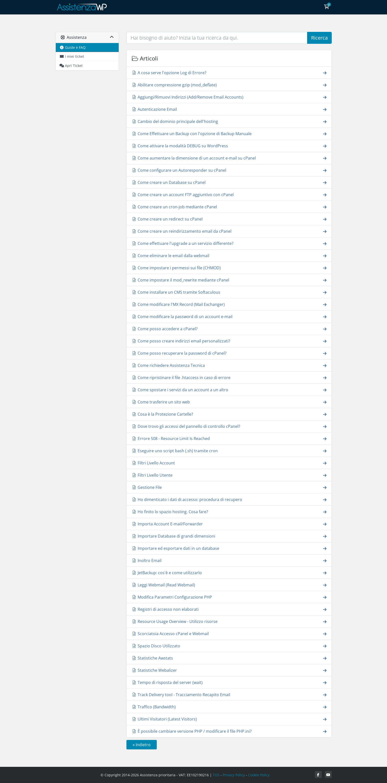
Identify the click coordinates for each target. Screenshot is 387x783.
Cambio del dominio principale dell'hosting (229, 121)
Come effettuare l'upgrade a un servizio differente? (229, 243)
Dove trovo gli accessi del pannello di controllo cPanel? (229, 426)
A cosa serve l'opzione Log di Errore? (229, 72)
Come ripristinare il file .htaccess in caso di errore (229, 377)
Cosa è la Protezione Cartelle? (229, 414)
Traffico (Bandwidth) (229, 707)
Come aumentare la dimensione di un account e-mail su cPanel (229, 158)
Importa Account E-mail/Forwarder (229, 524)
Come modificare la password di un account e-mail (229, 316)
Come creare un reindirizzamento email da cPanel (229, 231)
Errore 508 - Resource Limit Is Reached (229, 438)
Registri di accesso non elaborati (229, 609)
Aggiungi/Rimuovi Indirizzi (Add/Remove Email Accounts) (229, 97)
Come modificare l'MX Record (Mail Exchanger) (229, 304)
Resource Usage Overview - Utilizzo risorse (229, 621)
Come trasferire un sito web (229, 402)
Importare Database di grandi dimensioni (229, 536)
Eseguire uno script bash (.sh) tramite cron (229, 450)
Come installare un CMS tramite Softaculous (229, 292)
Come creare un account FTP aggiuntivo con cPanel (229, 194)
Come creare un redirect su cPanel (229, 219)
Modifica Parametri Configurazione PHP (229, 597)
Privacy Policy (234, 775)
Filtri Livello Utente (229, 475)
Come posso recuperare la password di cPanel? (229, 353)
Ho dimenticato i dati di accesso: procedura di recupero (229, 499)
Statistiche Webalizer (229, 670)
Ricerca (319, 37)
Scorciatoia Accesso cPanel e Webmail (229, 633)
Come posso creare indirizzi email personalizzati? (229, 341)
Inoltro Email (229, 560)
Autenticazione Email (229, 109)
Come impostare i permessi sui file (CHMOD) (229, 268)
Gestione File (229, 487)
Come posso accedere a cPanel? (229, 329)
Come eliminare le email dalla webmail (229, 255)
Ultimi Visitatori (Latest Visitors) (229, 719)
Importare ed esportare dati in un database (229, 548)
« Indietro (142, 744)
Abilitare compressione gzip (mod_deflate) (229, 85)
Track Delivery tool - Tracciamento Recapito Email (229, 694)
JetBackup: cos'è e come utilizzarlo (229, 572)
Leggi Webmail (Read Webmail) (229, 585)
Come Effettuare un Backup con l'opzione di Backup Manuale (229, 133)
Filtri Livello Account (229, 463)
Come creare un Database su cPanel (229, 182)
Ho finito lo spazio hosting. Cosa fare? (229, 511)
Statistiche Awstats (229, 658)
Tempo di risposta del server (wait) (229, 682)
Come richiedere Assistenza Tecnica (229, 365)
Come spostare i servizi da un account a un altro (229, 389)
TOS (216, 775)
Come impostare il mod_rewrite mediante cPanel (229, 280)
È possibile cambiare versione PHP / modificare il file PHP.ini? (229, 731)
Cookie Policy (259, 775)
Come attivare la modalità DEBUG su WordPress (229, 146)
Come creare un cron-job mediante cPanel (229, 207)
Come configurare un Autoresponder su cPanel (229, 170)
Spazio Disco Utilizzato (229, 646)
